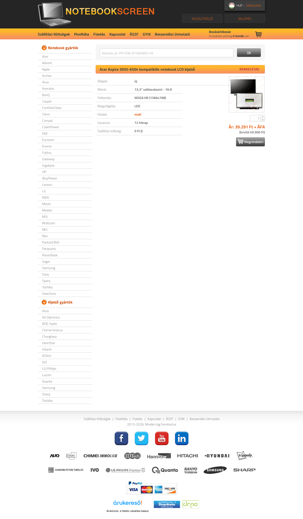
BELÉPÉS (245, 18)
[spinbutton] (255, 118)
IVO (44, 362)
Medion (47, 210)
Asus (45, 81)
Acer (45, 56)
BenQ (46, 94)
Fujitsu (46, 152)
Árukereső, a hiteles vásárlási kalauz (128, 511)
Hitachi (47, 349)
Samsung (48, 267)
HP (44, 171)
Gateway (48, 158)
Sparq (46, 280)
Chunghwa (49, 336)
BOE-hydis (49, 323)
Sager (46, 261)
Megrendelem (250, 141)
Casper (47, 101)
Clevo (46, 114)
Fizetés (99, 34)
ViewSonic (49, 293)
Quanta (47, 381)
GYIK (147, 34)
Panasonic (49, 248)
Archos (47, 75)
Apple (46, 69)
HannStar (48, 342)
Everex (47, 146)
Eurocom (48, 139)
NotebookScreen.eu (96, 14)
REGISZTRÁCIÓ (202, 18)
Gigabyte (48, 165)
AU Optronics (51, 317)
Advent (47, 62)
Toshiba (47, 287)
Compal (47, 120)
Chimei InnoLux (52, 329)
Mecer (46, 203)
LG (44, 190)
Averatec (48, 88)
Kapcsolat (117, 34)
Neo (45, 235)
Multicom (48, 222)
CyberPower (50, 126)
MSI (45, 216)
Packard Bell (50, 242)
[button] (262, 116)
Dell (44, 133)
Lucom (46, 374)
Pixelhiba (81, 34)
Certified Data (51, 107)
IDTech (46, 355)
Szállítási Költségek (54, 34)
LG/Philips (49, 368)
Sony (45, 274)
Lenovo (47, 184)
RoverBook (50, 254)
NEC (45, 229)
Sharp (46, 394)
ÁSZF (134, 34)
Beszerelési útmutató (172, 34)
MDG (45, 197)
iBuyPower (49, 178)
